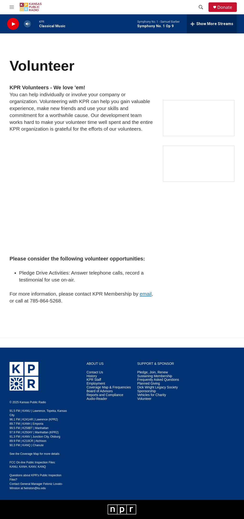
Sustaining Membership (154, 376)
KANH (23, 466)
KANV (32, 466)
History (91, 376)
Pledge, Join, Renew (152, 372)
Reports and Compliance (104, 395)
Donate (224, 7)
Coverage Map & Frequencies (108, 387)
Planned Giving (148, 383)
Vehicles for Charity (151, 395)
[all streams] (212, 23)
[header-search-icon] (200, 7)
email (146, 294)
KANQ (42, 466)
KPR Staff (93, 379)
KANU (13, 466)
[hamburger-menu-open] (11, 7)
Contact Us (94, 372)
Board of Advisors (99, 391)
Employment (95, 383)
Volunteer (144, 399)
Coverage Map (29, 453)
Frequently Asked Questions (158, 379)
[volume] (27, 24)
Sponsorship (146, 391)
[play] (13, 24)
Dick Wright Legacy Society (157, 387)
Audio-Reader (96, 399)
